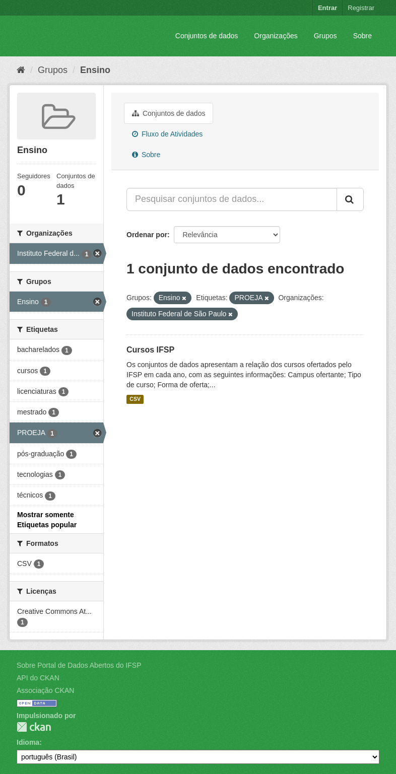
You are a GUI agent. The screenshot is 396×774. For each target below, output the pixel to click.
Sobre (362, 36)
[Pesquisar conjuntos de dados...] (231, 199)
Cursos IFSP (150, 349)
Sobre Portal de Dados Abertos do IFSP (79, 665)
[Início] (21, 70)
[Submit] (350, 199)
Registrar (361, 8)
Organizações (275, 36)
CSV (135, 399)
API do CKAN (38, 678)
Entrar (327, 8)
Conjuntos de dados (206, 36)
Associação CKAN (45, 690)
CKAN (34, 727)
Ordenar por (146, 235)
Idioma (28, 742)
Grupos (325, 36)
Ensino (95, 70)
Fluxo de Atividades (167, 134)
